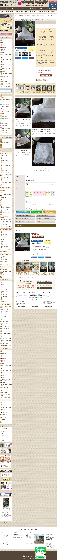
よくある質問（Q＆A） (17, 537)
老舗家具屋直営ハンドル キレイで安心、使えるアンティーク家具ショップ (8, 4)
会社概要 (40, 8)
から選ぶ (3, 97)
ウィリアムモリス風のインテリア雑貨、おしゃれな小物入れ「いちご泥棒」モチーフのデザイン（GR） (43, 274)
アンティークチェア (5, 11)
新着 (6, 8)
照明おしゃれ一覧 (5, 279)
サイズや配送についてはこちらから (42, 80)
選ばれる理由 (28, 536)
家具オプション (4, 426)
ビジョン (27, 534)
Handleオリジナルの (6, 144)
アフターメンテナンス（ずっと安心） (22, 221)
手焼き (6, 140)
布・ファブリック (28, 188)
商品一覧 (3, 151)
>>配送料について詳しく (29, 196)
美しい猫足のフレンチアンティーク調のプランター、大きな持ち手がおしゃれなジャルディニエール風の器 (35, 274)
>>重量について (51, 184)
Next (54, 268)
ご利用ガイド (47, 8)
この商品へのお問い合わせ (40, 254)
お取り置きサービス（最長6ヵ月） (22, 218)
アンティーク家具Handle (19, 15)
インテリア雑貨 (26, 15)
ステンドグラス (5, 538)
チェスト (5, 536)
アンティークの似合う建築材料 (7, 137)
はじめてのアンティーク (26, 8)
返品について (39, 221)
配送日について (38, 253)
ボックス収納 (31, 15)
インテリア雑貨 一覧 (5, 37)
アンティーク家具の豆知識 (4, 522)
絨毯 (48, 11)
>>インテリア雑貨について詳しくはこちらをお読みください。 (35, 209)
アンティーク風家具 (37, 11)
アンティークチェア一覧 (6, 153)
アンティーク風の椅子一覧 (6, 254)
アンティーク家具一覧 (5, 187)
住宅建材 (53, 11)
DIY (3, 543)
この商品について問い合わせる (42, 79)
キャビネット (6, 537)
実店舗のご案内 (48, 534)
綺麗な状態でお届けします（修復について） (23, 215)
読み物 (34, 8)
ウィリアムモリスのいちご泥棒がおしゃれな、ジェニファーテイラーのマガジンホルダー (19, 274)
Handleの (5, 142)
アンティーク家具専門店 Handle (31, 532)
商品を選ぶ (4, 532)
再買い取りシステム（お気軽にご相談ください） (45, 218)
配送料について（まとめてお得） (42, 215)
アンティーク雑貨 (24, 11)
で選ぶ (5, 107)
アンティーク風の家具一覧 (6, 229)
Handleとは (27, 535)
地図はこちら (6, 517)
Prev (17, 268)
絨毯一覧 (3, 266)
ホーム (2, 8)
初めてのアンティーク (29, 537)
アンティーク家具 (15, 11)
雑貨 (44, 11)
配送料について (38, 251)
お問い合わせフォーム (51, 546)
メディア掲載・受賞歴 (29, 543)
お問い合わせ (54, 8)
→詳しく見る (53, 547)
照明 (30, 11)
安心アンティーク (14, 8)
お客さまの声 (16, 534)
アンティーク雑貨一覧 (5, 304)
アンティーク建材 (6, 544)
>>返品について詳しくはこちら (30, 202)
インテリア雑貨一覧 (52, 83)
